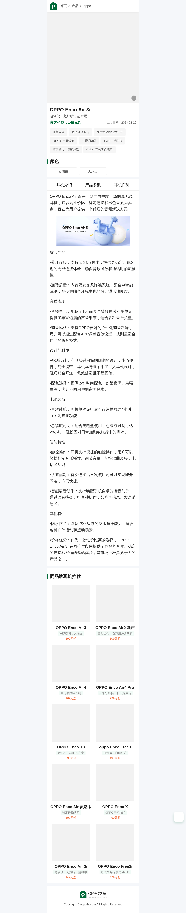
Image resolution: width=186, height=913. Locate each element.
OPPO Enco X (115, 807)
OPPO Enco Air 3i (71, 866)
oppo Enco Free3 (115, 747)
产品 (75, 6)
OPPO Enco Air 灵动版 (70, 807)
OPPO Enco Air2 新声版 (115, 628)
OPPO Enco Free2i (115, 866)
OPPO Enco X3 (71, 747)
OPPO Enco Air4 (71, 687)
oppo (87, 6)
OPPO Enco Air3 (71, 627)
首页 (63, 6)
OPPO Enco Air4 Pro (115, 687)
